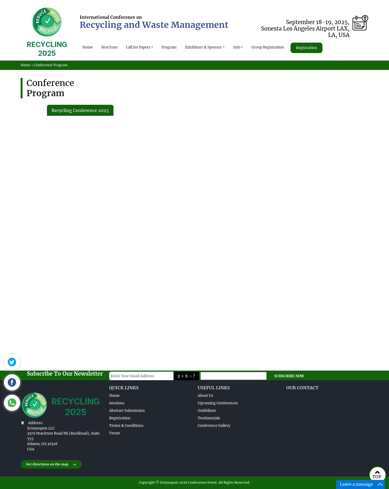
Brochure (109, 47)
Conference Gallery (214, 425)
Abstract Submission (127, 410)
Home (87, 47)
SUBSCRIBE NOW (289, 376)
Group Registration (267, 47)
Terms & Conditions (126, 425)
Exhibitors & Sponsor (203, 47)
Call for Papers (138, 47)
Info (236, 47)
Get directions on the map (51, 465)
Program (169, 47)
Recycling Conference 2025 (80, 110)
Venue (114, 433)
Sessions (116, 403)
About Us (205, 395)
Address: (35, 423)
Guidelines (207, 410)
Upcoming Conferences (218, 403)
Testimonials (209, 418)
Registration (306, 48)
